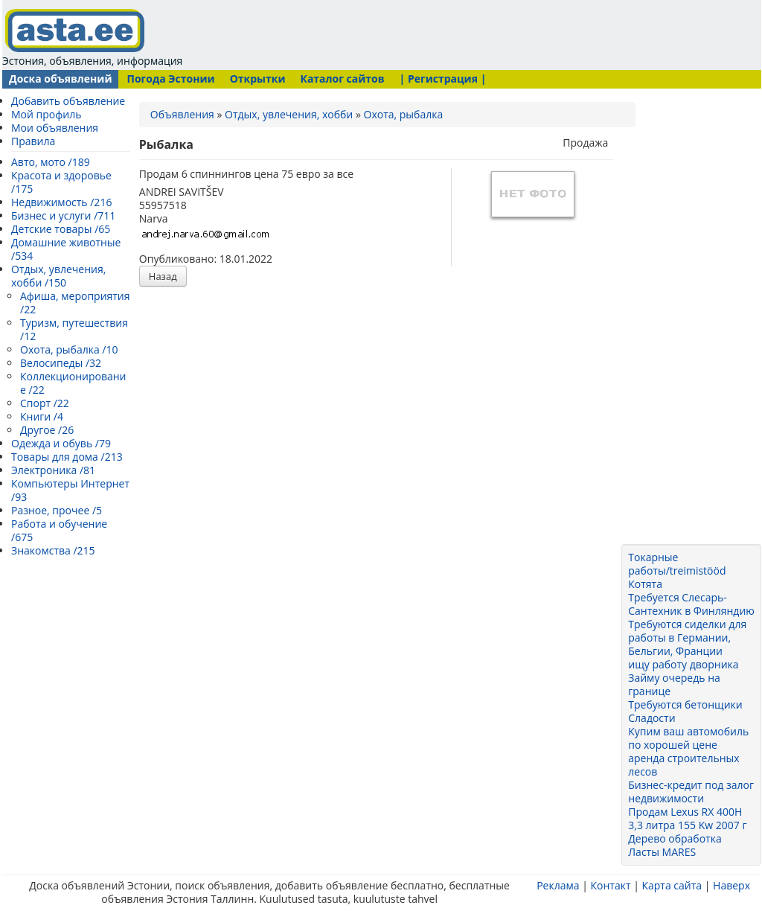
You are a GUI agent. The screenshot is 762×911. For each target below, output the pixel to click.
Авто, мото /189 (50, 162)
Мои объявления (54, 128)
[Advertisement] (469, 33)
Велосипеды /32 (60, 363)
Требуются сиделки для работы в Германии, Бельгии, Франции (687, 637)
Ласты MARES (662, 852)
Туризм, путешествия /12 (74, 329)
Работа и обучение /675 (59, 530)
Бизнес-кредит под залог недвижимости (691, 791)
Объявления (182, 114)
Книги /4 (41, 416)
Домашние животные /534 (66, 249)
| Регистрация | (443, 78)
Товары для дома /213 (67, 457)
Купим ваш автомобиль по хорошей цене (688, 738)
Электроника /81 (53, 470)
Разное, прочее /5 (56, 510)
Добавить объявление (68, 101)
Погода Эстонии (170, 78)
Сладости (651, 718)
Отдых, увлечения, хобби (289, 114)
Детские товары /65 (60, 229)
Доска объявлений (60, 78)
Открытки (258, 78)
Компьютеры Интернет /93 (70, 490)
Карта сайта (671, 885)
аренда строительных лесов (683, 765)
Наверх (731, 885)
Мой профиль (46, 114)
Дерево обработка (674, 838)
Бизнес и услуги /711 (63, 215)
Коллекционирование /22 (73, 383)
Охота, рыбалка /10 (69, 349)
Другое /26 (47, 430)
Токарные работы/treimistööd (677, 564)
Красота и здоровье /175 (61, 182)
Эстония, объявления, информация (92, 37)
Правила (33, 141)
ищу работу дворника (683, 664)
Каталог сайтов (342, 78)
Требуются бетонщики (685, 704)
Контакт (610, 885)
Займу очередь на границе (674, 684)
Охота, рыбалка (404, 114)
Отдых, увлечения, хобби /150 (58, 276)
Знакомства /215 (53, 550)
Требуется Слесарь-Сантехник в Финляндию (691, 604)
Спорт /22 (44, 403)
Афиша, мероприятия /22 (75, 302)
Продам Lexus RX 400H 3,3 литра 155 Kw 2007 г (687, 818)
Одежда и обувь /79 (61, 443)
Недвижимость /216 (61, 202)
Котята (645, 584)
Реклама (558, 885)
